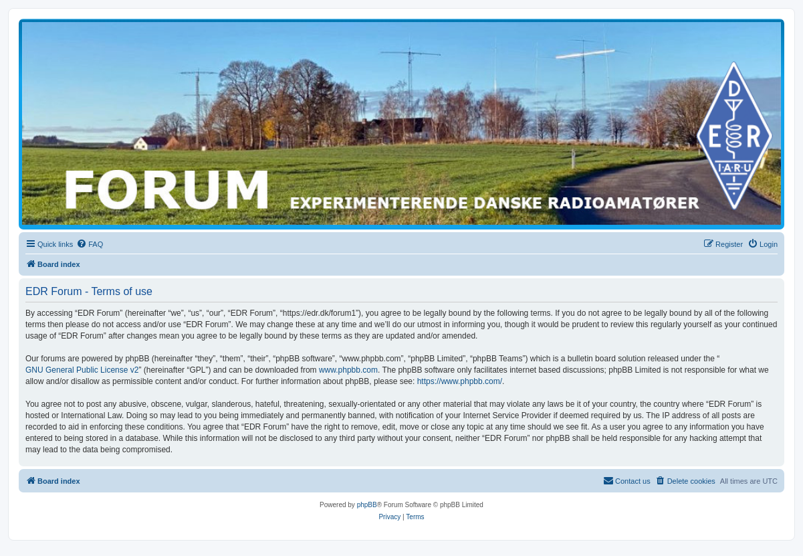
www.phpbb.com (348, 370)
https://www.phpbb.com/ (459, 381)
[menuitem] (89, 244)
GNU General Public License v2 (81, 370)
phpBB (367, 504)
